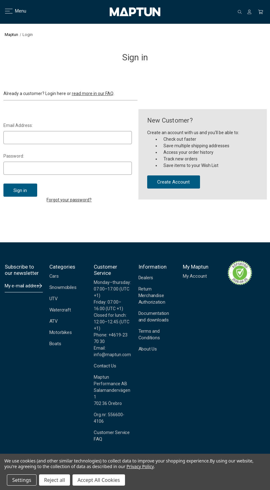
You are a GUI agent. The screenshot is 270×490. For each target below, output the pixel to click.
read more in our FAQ (92, 93)
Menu (11, 10)
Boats (55, 343)
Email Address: (18, 125)
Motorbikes (60, 332)
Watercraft (60, 310)
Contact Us (105, 366)
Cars (54, 276)
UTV (53, 298)
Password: (13, 156)
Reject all (54, 480)
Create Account (173, 182)
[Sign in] (249, 11)
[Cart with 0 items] (260, 12)
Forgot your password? (69, 199)
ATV (53, 321)
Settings (21, 480)
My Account (195, 276)
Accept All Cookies (99, 480)
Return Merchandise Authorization (152, 295)
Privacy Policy (140, 466)
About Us (147, 349)
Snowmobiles (63, 287)
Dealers (145, 277)
